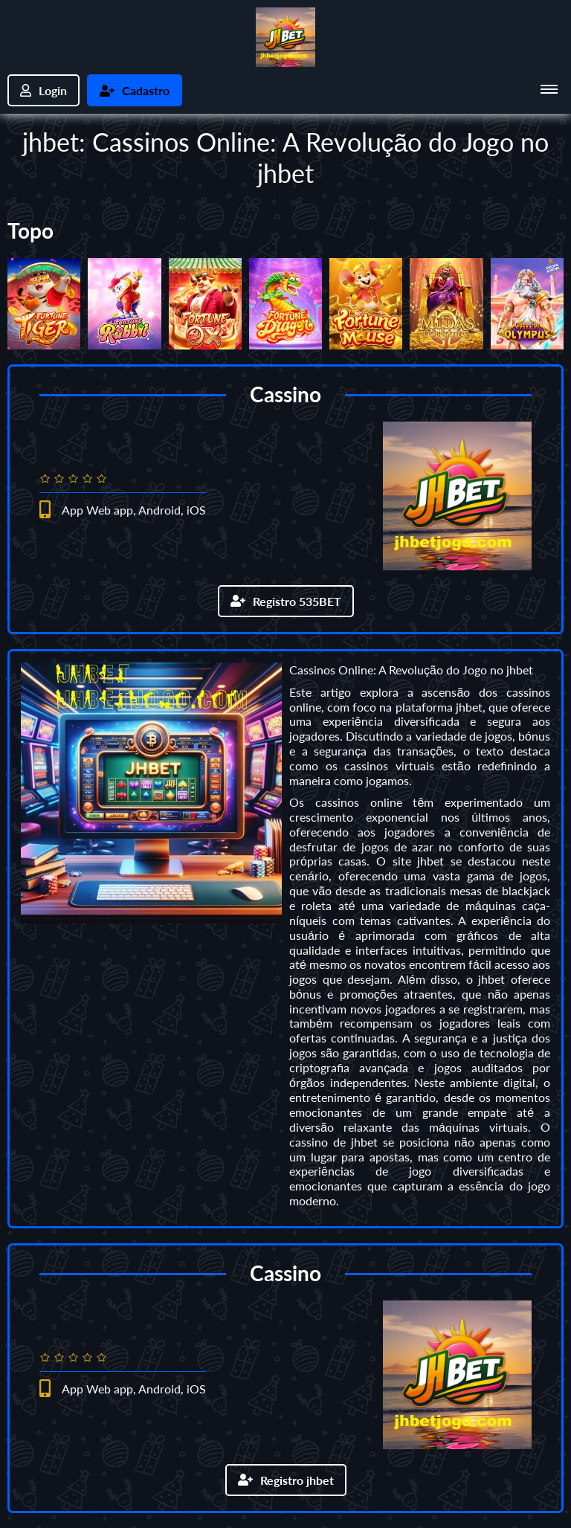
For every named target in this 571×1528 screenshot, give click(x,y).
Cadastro (135, 90)
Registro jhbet (286, 1480)
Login (43, 90)
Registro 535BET (285, 601)
